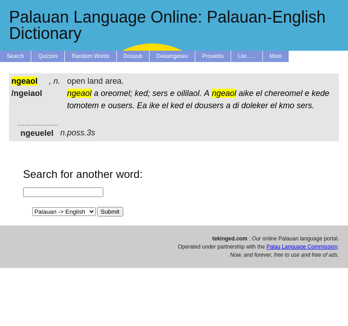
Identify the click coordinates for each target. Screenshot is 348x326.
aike (245, 93)
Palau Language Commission (302, 247)
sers (160, 93)
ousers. (121, 105)
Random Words (90, 56)
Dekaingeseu (172, 56)
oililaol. (189, 93)
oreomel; (116, 93)
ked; (142, 93)
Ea (142, 105)
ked (177, 105)
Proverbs (213, 56)
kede (320, 93)
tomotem (83, 105)
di (235, 105)
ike (154, 105)
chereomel (284, 93)
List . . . (247, 56)
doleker (254, 105)
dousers (208, 105)
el (259, 93)
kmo (287, 105)
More (276, 56)
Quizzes (48, 56)
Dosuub (133, 56)
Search (15, 56)
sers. (305, 105)
